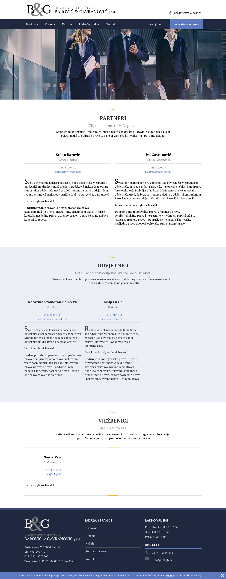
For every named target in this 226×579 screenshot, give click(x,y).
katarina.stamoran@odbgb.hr (53, 319)
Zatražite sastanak (187, 24)
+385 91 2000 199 (158, 167)
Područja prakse (89, 24)
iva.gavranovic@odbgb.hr (158, 171)
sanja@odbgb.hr (52, 474)
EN (160, 24)
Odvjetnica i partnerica (158, 159)
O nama (50, 24)
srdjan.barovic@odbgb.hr (68, 171)
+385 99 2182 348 (113, 315)
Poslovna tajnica (52, 462)
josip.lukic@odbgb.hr (113, 319)
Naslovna (32, 24)
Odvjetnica (52, 307)
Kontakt (111, 24)
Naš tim (67, 24)
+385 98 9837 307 (53, 315)
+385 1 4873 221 (159, 553)
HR (151, 24)
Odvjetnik (113, 307)
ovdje (170, 575)
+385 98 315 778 (52, 470)
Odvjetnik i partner (67, 159)
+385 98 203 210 (68, 167)
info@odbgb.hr (158, 560)
